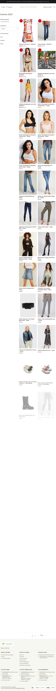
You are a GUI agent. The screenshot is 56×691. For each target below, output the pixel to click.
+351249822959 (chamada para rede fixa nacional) (26, 673)
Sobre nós (21, 654)
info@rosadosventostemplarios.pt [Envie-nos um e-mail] (46, 654)
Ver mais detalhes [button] (5, 680)
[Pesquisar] (9, 7)
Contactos (21, 656)
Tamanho (9, 40)
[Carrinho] (54, 7)
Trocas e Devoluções (23, 663)
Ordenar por (3, 25)
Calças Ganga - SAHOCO (45, 44)
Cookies (2, 656)
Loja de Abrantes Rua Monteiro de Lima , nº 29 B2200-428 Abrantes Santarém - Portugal (45, 676)
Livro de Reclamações (5, 658)
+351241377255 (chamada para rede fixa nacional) (46, 673)
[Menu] (3, 7)
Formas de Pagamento (24, 661)
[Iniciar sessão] (48, 7)
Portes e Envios (22, 660)
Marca (9, 43)
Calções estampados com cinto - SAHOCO (46, 80)
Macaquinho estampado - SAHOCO (26, 78)
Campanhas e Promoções (24, 665)
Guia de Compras (23, 658)
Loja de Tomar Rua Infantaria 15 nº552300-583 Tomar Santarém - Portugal (6, 676)
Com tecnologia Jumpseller (19, 688)
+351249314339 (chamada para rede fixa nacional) (9, 673)
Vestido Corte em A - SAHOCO (27, 44)
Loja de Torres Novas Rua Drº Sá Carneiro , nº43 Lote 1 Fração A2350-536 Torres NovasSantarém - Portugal (27, 677)
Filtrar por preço (9, 33)
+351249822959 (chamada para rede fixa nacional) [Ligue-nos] (45, 657)
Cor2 (9, 37)
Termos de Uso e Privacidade (7, 654)
